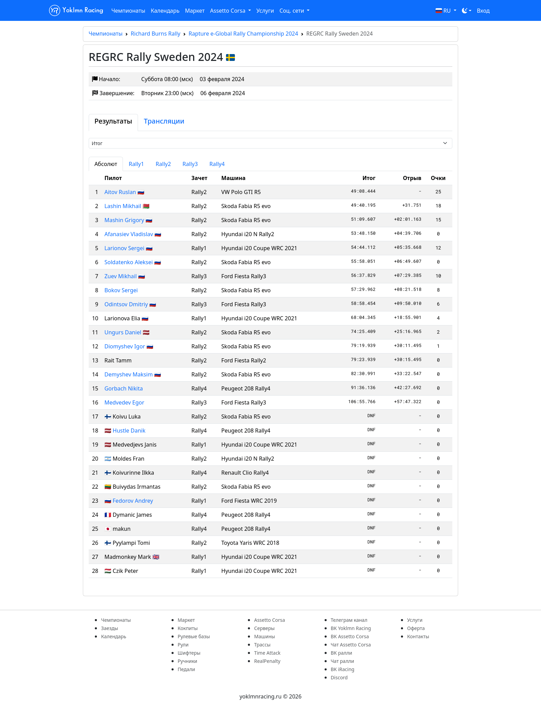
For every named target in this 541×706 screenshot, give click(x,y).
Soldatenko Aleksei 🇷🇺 (132, 262)
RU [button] (444, 10)
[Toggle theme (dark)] (466, 10)
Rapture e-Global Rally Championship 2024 (243, 33)
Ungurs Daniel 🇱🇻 (127, 332)
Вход (483, 10)
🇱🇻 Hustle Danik (125, 430)
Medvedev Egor (124, 402)
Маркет (194, 10)
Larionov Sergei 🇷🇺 (128, 248)
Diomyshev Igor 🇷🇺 (128, 346)
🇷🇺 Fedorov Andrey (128, 500)
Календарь (165, 10)
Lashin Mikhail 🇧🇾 (126, 206)
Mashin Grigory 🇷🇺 (128, 220)
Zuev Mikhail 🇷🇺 (124, 276)
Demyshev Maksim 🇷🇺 (132, 374)
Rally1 (136, 164)
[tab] (113, 122)
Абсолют (106, 164)
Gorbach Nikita (123, 388)
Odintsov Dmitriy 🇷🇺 (130, 304)
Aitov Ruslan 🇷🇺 (124, 192)
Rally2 (163, 164)
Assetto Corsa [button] (228, 10)
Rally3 (190, 164)
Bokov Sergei (121, 290)
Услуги (265, 10)
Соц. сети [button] (292, 10)
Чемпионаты (128, 10)
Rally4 (217, 164)
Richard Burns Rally (155, 33)
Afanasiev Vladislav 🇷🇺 (132, 234)
